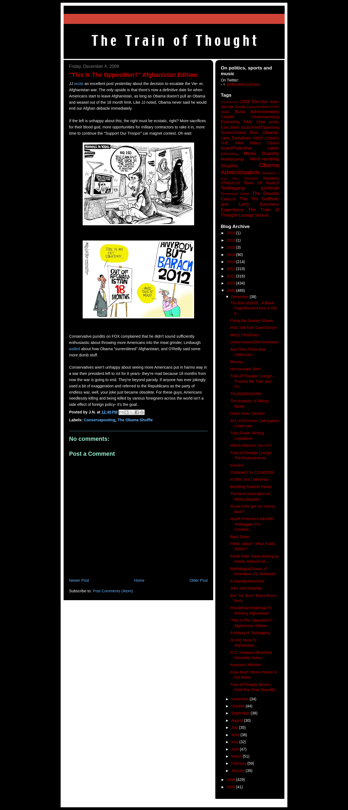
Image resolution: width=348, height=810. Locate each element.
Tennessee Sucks (235, 194)
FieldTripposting (265, 127)
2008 (231, 779)
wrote (78, 83)
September (241, 713)
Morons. (237, 362)
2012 (231, 269)
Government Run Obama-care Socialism (250, 135)
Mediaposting (232, 159)
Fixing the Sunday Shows (251, 320)
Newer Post (79, 580)
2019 (231, 233)
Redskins (271, 178)
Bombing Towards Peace (251, 487)
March (237, 756)
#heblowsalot (229, 102)
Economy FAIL (237, 121)
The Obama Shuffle (135, 420)
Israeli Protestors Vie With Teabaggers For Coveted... (252, 524)
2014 (231, 254)
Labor (273, 148)
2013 (231, 262)
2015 (231, 247)
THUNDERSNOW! (246, 394)
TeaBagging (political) (250, 188)
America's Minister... (247, 665)
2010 (231, 283)
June (235, 735)
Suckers (237, 465)
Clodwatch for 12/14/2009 (251, 472)
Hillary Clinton (264, 143)
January (238, 770)
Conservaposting (99, 420)
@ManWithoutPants (243, 84)
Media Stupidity (261, 153)
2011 (231, 276)
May (235, 742)
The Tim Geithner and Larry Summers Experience (250, 204)
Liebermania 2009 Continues (254, 342)
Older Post (198, 580)
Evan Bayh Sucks (236, 127)
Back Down (239, 536)
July (235, 727)
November (240, 699)
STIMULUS (230, 183)
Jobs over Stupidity (246, 588)
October (238, 706)
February (239, 763)
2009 (231, 290)
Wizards (262, 215)
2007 (231, 787)
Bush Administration (257, 111)
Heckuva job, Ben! (245, 369)
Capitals (227, 117)
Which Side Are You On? (251, 445)
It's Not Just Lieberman (249, 479)
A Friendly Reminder (247, 581)
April (235, 749)
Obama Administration (250, 169)
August (237, 720)
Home (139, 580)
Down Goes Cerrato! (247, 413)
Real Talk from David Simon (253, 327)
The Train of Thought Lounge (250, 212)
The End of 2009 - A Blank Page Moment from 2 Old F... (253, 308)
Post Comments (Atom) (113, 591)
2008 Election (254, 101)
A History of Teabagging (250, 633)
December (240, 297)
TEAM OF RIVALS (261, 183)
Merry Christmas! (244, 335)
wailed (74, 349)
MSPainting (229, 154)
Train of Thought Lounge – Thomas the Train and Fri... (252, 381)
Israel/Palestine (236, 148)
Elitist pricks (267, 122)
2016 (231, 240)
